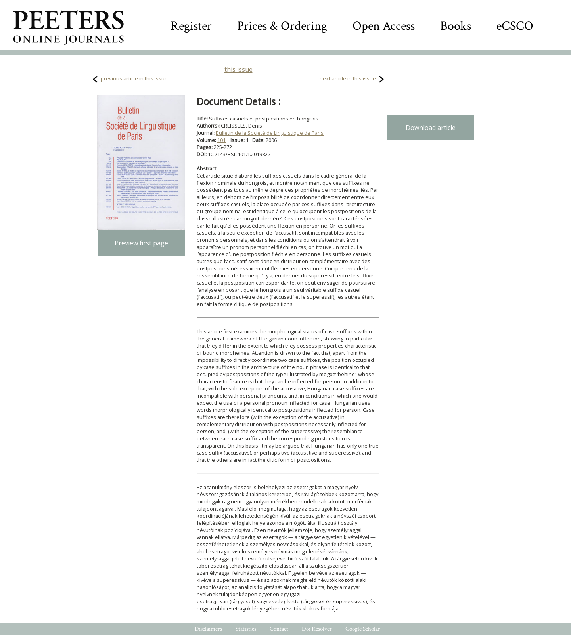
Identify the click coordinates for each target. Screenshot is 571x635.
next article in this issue (348, 78)
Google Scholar (362, 629)
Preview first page (141, 243)
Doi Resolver (317, 629)
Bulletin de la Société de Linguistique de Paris (270, 132)
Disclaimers (208, 629)
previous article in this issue (134, 78)
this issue (238, 69)
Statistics (246, 629)
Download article (431, 127)
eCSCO (514, 26)
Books (455, 26)
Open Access (384, 26)
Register (191, 26)
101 (221, 139)
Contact (279, 629)
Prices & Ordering (282, 26)
